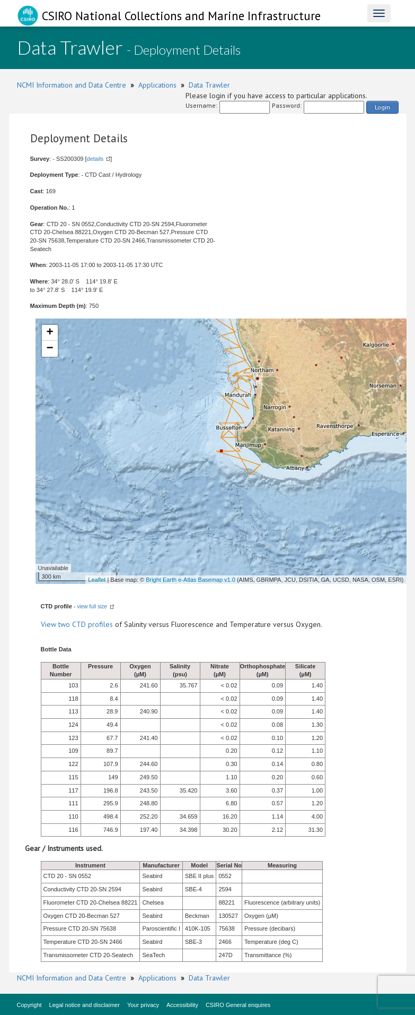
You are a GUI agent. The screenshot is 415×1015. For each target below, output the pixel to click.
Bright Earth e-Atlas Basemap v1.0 (190, 580)
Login (382, 107)
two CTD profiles (85, 624)
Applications (157, 85)
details (95, 159)
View (49, 624)
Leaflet (96, 580)
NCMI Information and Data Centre (71, 85)
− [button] (49, 349)
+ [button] (49, 333)
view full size (92, 606)
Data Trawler (209, 85)
